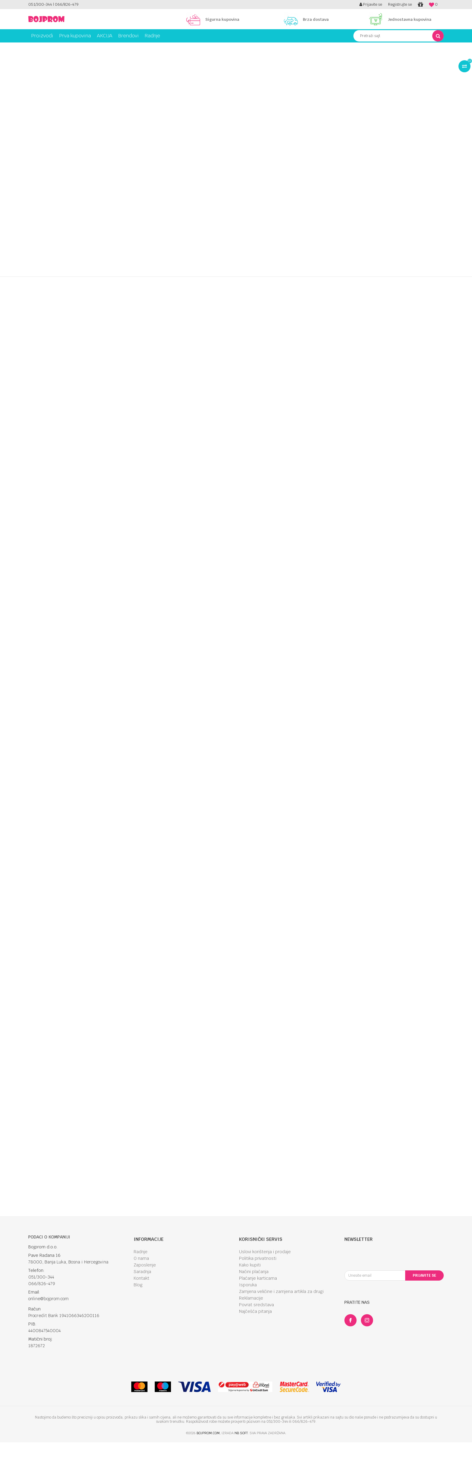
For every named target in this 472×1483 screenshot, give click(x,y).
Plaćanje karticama (258, 1320)
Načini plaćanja (254, 1314)
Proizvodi (53, 47)
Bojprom (35, 47)
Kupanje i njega (78, 47)
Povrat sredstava (256, 1347)
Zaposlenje (145, 1307)
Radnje (141, 1294)
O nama (141, 1300)
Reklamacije (251, 1340)
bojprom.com (208, 1475)
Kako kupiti (250, 1307)
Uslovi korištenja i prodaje (265, 1294)
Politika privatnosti (257, 1300)
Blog (138, 1327)
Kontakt (141, 1320)
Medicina (102, 47)
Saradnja (142, 1314)
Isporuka (248, 1327)
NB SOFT (241, 1475)
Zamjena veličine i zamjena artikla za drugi (281, 1334)
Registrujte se (400, 4)
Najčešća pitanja (255, 1353)
